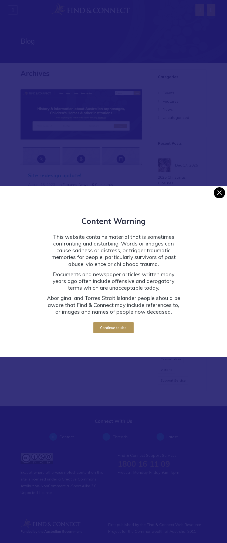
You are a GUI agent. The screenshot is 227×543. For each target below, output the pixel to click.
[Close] (219, 188)
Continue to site (113, 323)
